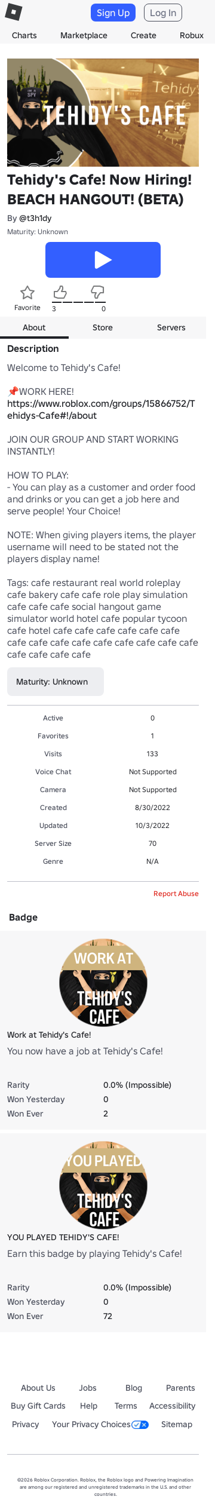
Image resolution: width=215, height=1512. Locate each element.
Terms (126, 1405)
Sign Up (113, 13)
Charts (24, 35)
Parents (180, 1387)
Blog (133, 1387)
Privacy (25, 1424)
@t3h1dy (35, 218)
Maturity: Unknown (37, 231)
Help (88, 1405)
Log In (163, 13)
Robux (192, 35)
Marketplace (84, 35)
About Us (38, 1387)
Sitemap (176, 1424)
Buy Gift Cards (38, 1405)
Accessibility (172, 1405)
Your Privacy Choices (100, 1424)
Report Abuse (176, 893)
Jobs (88, 1387)
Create (143, 35)
